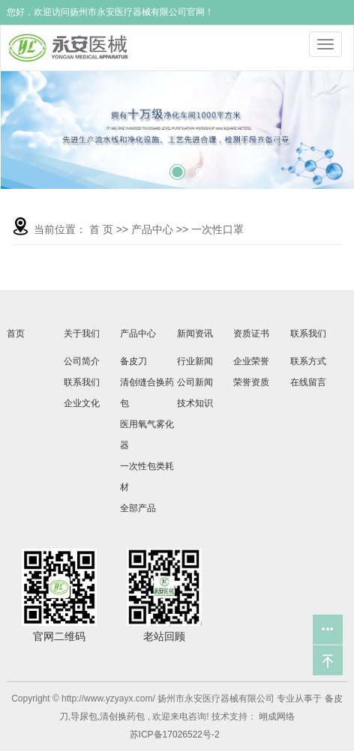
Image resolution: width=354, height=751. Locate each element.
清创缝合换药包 (147, 392)
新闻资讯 (195, 333)
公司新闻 (195, 382)
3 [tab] (198, 166)
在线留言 (308, 382)
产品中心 (152, 229)
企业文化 (82, 403)
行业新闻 (195, 361)
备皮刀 (133, 361)
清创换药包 (122, 716)
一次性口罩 (217, 229)
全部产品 (138, 508)
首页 (16, 333)
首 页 (101, 229)
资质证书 (251, 333)
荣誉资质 (251, 382)
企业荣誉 (251, 361)
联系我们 (82, 382)
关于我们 (82, 333)
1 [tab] (155, 166)
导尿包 (84, 716)
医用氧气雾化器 (147, 434)
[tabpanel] (177, 129)
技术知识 (195, 403)
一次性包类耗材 (147, 476)
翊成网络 (275, 716)
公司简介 (82, 361)
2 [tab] (177, 165)
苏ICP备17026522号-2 (175, 734)
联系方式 (308, 361)
